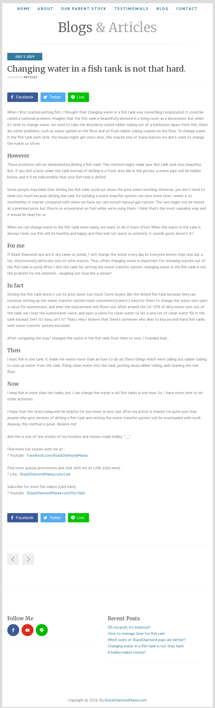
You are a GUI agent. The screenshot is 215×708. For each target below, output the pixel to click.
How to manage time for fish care (136, 631)
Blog (162, 8)
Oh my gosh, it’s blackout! (129, 624)
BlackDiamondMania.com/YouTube (56, 491)
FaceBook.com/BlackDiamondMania (57, 453)
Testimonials (131, 8)
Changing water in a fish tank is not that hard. (96, 69)
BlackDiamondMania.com (125, 697)
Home (23, 8)
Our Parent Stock (83, 8)
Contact (187, 8)
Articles (30, 77)
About (46, 8)
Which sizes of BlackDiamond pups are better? (147, 637)
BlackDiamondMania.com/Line (45, 472)
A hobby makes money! (127, 649)
